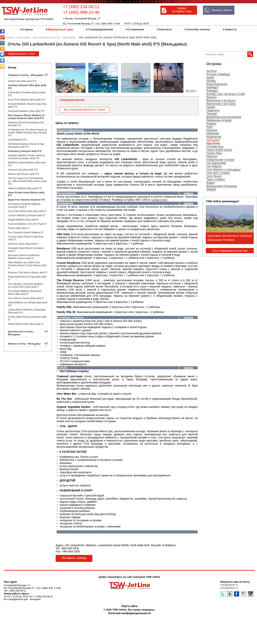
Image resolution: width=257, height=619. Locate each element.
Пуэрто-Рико (214, 153)
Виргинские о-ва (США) (221, 103)
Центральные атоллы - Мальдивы (21, 333)
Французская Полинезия (221, 186)
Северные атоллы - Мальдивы (25, 75)
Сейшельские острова (220, 159)
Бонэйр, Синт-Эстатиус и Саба (225, 93)
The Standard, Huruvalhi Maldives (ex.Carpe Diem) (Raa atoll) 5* (25, 285)
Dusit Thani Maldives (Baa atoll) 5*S (26, 99)
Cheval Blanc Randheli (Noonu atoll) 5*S (26, 94)
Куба (209, 126)
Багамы (211, 80)
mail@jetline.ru (229, 584)
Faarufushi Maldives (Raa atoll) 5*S (26, 111)
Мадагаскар (213, 136)
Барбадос (212, 87)
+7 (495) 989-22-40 (81, 12)
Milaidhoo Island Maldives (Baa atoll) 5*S (27, 164)
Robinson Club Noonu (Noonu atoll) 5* (27, 272)
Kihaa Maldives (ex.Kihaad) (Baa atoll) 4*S (27, 304)
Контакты (165, 29)
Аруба (210, 77)
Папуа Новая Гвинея (219, 149)
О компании (136, 29)
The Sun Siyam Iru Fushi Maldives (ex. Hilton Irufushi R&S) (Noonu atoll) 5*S (27, 181)
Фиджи (210, 182)
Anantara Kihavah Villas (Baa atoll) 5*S (27, 87)
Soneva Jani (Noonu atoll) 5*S (23, 174)
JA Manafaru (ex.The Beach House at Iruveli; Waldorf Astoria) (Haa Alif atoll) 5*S (27, 132)
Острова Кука (214, 146)
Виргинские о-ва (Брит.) (221, 100)
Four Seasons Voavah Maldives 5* (25, 232)
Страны (27, 29)
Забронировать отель (21, 53)
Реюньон (212, 156)
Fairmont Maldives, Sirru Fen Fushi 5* (27, 224)
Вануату (211, 97)
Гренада (211, 113)
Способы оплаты (198, 29)
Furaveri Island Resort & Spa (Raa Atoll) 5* (25, 238)
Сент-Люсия (214, 176)
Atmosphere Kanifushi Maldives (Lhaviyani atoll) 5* (24, 205)
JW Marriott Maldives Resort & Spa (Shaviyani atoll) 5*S (26, 145)
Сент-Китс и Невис (218, 172)
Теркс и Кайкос (215, 179)
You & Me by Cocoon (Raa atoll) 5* (26, 298)
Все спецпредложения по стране (84, 109)
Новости (231, 29)
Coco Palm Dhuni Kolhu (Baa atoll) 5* (27, 211)
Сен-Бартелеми (216, 163)
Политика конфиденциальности (129, 613)
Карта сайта (129, 606)
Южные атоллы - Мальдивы (24, 343)
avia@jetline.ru (229, 587)
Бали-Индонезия (216, 84)
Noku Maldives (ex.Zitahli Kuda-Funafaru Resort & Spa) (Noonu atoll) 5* (27, 265)
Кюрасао (211, 130)
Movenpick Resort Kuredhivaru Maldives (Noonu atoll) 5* (24, 257)
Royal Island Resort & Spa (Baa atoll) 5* (27, 278)
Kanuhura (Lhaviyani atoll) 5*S (24, 151)
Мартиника (213, 143)
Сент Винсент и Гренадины (223, 169)
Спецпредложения (100, 29)
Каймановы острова (218, 120)
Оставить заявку (74, 558)
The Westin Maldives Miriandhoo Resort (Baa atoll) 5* (25, 292)
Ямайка (211, 189)
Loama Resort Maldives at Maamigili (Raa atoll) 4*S (26, 311)
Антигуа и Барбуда (218, 74)
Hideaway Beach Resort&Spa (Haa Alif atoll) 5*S (26, 124)
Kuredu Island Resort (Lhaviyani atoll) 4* (27, 318)
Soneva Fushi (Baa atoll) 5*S (23, 169)
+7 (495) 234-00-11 (81, 6)
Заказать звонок (221, 10)
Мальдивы (213, 139)
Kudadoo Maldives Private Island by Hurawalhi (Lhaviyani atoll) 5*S (26, 157)
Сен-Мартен (214, 166)
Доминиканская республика (223, 116)
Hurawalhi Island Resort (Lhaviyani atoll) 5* (26, 249)
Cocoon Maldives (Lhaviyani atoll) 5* (26, 215)
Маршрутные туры (60, 29)
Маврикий (212, 133)
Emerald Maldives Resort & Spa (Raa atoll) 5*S (27, 105)
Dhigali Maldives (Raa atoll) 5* (23, 219)
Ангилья (211, 70)
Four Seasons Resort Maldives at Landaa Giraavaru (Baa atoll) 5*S (26, 117)
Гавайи (210, 107)
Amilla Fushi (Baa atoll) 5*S (22, 81)
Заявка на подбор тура (181, 10)
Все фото (191, 90)
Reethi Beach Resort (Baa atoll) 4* (25, 324)
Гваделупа (213, 110)
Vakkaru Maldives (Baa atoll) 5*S (25, 188)
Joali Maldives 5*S (17, 139)
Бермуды (212, 90)
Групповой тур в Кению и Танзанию (230, 235)
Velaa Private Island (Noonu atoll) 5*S (26, 194)
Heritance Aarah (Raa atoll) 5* (23, 244)
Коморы (211, 123)
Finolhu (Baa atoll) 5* (19, 228)
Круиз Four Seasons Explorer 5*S (26, 199)
